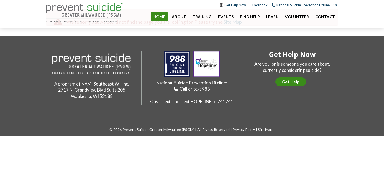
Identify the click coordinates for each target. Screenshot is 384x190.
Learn (272, 16)
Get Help (290, 81)
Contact (325, 16)
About (179, 16)
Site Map (265, 129)
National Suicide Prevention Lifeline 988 (306, 5)
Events (226, 16)
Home (159, 16)
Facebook (260, 5)
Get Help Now (235, 5)
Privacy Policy (244, 129)
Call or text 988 (195, 89)
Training (202, 16)
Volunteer (297, 16)
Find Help (250, 16)
